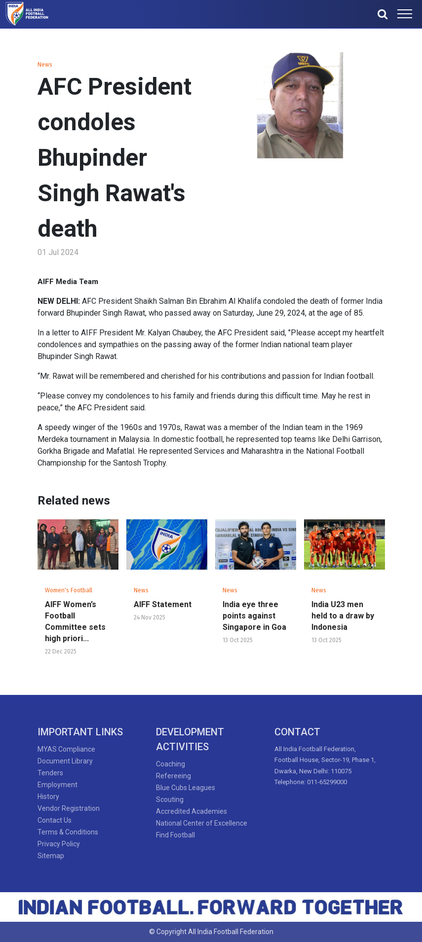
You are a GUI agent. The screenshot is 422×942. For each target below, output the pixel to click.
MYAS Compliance (66, 749)
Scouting (170, 799)
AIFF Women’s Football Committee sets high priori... (75, 621)
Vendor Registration (69, 808)
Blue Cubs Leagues (185, 788)
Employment (57, 785)
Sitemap (51, 856)
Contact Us (55, 820)
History (48, 796)
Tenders (50, 773)
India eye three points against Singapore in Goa (254, 616)
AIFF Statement (163, 604)
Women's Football (68, 590)
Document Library (65, 761)
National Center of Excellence (201, 823)
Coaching (170, 764)
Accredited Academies (191, 811)
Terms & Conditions (68, 832)
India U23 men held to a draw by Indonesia (342, 616)
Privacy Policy (59, 844)
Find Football (175, 835)
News (45, 64)
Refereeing (173, 776)
